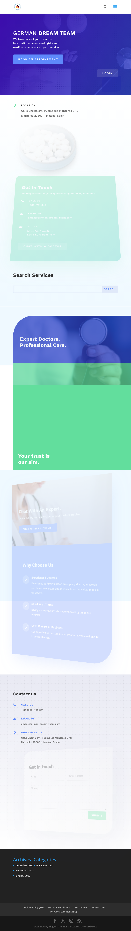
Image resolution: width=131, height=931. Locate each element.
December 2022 (24, 865)
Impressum (98, 907)
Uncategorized (44, 865)
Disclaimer (81, 907)
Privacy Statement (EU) (63, 911)
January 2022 (23, 875)
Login (107, 73)
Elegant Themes (58, 926)
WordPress (90, 926)
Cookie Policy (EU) (33, 907)
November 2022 (25, 870)
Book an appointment (38, 59)
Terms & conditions (59, 907)
